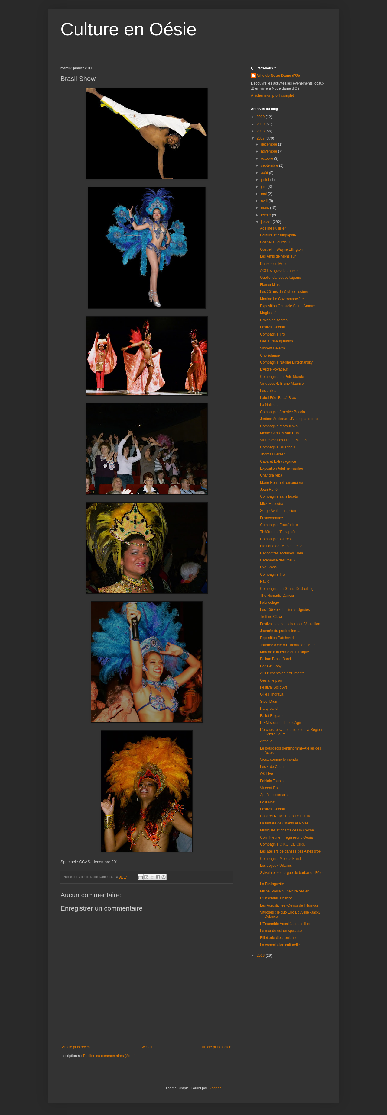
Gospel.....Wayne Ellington (281, 249)
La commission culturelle (280, 945)
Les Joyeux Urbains (276, 865)
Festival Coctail (272, 327)
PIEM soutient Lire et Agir (280, 723)
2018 (261, 131)
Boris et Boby (270, 666)
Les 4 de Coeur (272, 767)
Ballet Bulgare (271, 716)
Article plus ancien (216, 1047)
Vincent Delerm (272, 348)
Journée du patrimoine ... (280, 631)
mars (265, 208)
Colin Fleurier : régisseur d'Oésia (286, 837)
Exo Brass (268, 567)
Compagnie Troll (273, 334)
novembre (269, 151)
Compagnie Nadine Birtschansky (286, 362)
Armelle (266, 741)
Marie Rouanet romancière (281, 482)
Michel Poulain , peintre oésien (284, 891)
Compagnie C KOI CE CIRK (282, 844)
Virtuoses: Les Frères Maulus (283, 440)
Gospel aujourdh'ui (275, 242)
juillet (265, 180)
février (266, 215)
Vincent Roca (270, 788)
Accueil (146, 1047)
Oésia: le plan (271, 680)
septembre (270, 165)
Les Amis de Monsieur (278, 256)
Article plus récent (76, 1047)
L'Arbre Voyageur (274, 369)
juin (264, 187)
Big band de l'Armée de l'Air (282, 546)
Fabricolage (269, 602)
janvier (267, 222)
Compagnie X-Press (276, 539)
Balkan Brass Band (275, 659)
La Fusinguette (272, 884)
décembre (269, 144)
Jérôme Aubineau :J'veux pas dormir (289, 419)
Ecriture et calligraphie (278, 235)
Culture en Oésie (128, 29)
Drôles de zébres (274, 320)
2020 (261, 117)
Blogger (214, 1088)
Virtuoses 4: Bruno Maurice (282, 383)
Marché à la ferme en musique (284, 652)
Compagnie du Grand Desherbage (287, 588)
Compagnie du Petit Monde (282, 376)
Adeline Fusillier (273, 228)
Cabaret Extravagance (278, 461)
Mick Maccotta (271, 504)
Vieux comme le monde (279, 759)
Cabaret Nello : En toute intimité (285, 816)
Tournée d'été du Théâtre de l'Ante (287, 645)
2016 (261, 955)
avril (264, 201)
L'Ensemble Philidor (276, 898)
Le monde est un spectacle (281, 931)
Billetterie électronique (278, 938)
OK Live (266, 774)
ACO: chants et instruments (282, 673)
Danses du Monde (274, 264)
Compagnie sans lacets (279, 496)
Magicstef (267, 313)
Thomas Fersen (272, 454)
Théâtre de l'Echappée (278, 532)
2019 (261, 124)
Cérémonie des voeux (277, 560)
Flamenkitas (270, 285)
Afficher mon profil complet (272, 95)
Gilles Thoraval (272, 694)
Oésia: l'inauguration (276, 341)
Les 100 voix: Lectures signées (285, 610)
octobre (267, 158)
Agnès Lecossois (274, 795)
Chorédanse (270, 355)
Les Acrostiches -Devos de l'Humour (289, 905)
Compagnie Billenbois (277, 447)
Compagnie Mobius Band (280, 858)
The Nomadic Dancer (277, 595)
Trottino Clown (271, 617)
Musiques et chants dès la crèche (287, 830)
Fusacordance (271, 518)
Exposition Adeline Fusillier (281, 468)
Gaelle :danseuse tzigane (280, 277)
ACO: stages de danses (279, 270)
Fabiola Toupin (272, 781)
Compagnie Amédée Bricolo (282, 412)
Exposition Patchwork (277, 638)
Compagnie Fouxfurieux (279, 525)
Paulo (264, 581)
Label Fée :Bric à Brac (278, 398)
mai (264, 194)
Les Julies (268, 391)
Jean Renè (269, 489)
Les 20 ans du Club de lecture (284, 292)
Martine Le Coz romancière (282, 299)
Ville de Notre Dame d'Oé (278, 75)
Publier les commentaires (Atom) (109, 1056)
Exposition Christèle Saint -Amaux (287, 306)
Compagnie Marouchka (279, 426)
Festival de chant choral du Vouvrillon (290, 624)
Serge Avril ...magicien (278, 511)
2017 (261, 138)
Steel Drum (269, 701)
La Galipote (269, 405)
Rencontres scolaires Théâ (281, 553)
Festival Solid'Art (273, 687)
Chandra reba (271, 475)
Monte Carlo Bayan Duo (279, 433)
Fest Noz (267, 802)
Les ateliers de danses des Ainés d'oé (290, 851)
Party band (269, 708)
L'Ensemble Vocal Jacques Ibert (285, 924)
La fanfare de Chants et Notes (284, 823)
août (265, 173)
